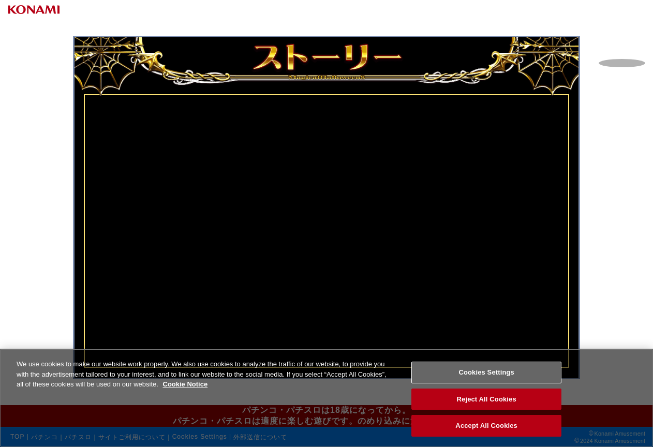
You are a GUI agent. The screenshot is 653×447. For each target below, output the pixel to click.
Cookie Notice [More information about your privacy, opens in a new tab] (185, 384)
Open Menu (614, 33)
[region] (326, 398)
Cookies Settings (486, 372)
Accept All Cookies (486, 425)
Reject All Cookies (486, 399)
